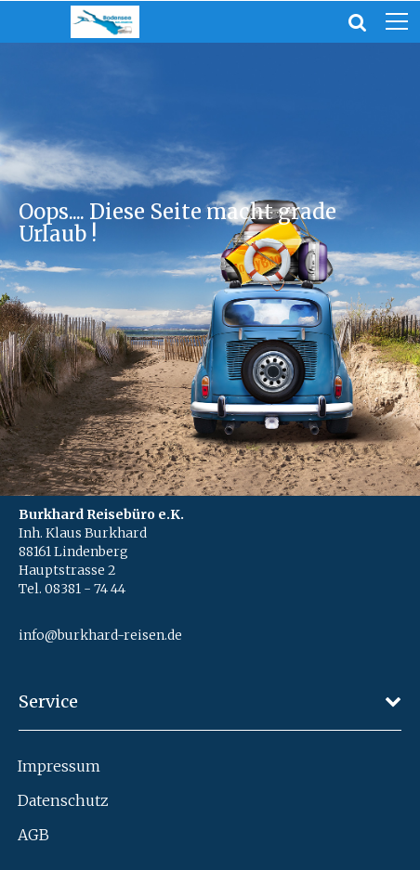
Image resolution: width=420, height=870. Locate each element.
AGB (33, 834)
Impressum (59, 766)
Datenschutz (63, 800)
